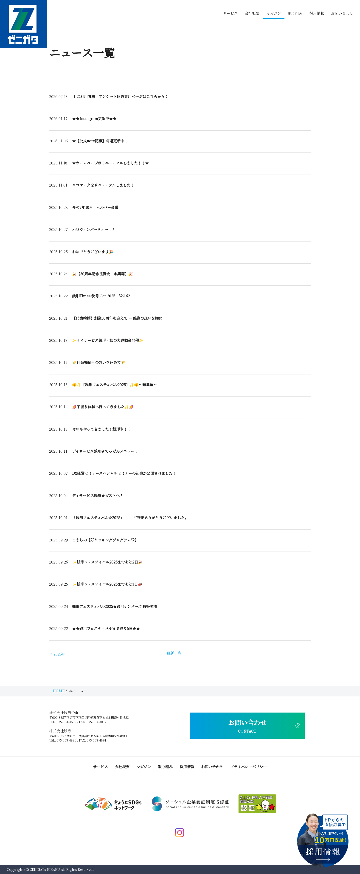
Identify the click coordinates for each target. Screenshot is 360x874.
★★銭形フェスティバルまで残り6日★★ (106, 628)
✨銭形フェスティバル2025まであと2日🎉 (107, 562)
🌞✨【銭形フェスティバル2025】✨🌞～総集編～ (114, 384)
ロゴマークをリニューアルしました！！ (105, 185)
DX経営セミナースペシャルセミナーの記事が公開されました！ (124, 473)
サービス (230, 13)
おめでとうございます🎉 (92, 251)
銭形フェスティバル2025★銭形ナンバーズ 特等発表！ (116, 606)
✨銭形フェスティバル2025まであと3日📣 (107, 584)
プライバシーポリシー (248, 766)
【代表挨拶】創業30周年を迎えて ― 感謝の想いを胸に (117, 318)
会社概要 (252, 13)
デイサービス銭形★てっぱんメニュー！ (105, 451)
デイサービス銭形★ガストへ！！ (99, 495)
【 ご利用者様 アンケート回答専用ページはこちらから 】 (120, 96)
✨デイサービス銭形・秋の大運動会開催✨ (107, 340)
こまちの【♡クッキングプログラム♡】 (105, 540)
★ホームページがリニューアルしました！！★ (110, 163)
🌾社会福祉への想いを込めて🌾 (98, 362)
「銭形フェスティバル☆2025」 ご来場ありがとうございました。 (130, 517)
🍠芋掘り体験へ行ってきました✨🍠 (103, 406)
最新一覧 (174, 653)
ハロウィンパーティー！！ (93, 229)
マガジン (273, 13)
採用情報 (316, 13)
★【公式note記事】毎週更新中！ (100, 141)
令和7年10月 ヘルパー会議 (95, 207)
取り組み (295, 13)
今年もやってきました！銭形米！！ (101, 429)
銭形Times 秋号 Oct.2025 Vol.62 (101, 296)
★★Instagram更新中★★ (94, 118)
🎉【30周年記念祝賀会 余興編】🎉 (102, 273)
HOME (59, 690)
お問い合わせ (342, 13)
